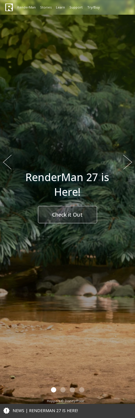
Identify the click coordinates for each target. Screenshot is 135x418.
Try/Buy (93, 7)
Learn (60, 7)
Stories (46, 7)
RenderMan (26, 7)
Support (76, 7)
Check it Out (67, 214)
